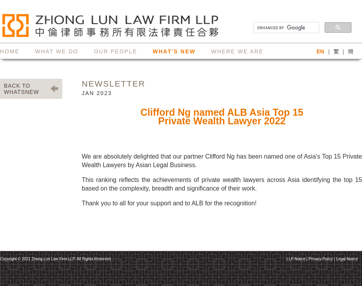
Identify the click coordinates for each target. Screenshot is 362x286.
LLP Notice (296, 259)
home (9, 51)
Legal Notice (347, 259)
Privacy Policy (321, 259)
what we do (56, 51)
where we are (237, 51)
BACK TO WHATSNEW (21, 89)
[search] (285, 27)
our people (115, 51)
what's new (174, 51)
